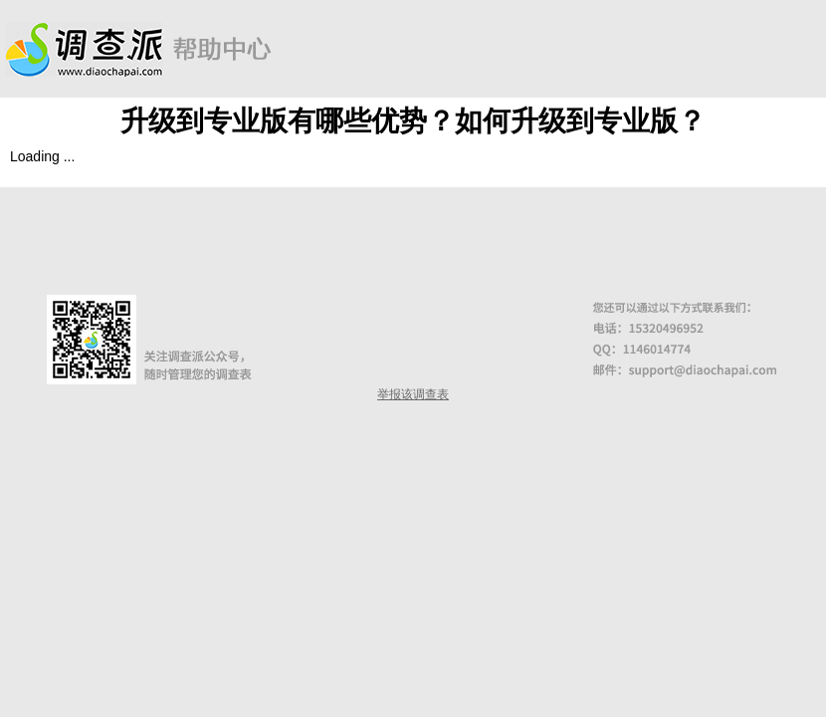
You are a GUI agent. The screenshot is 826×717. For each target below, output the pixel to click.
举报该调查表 (413, 394)
